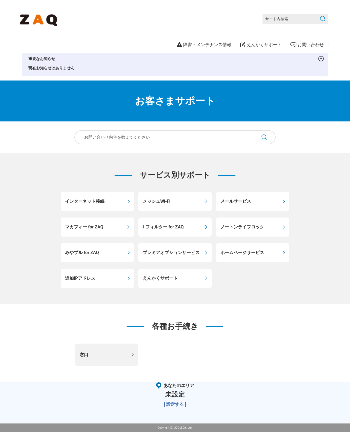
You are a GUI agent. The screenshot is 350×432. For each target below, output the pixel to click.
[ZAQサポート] (39, 19)
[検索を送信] (322, 19)
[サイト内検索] (295, 19)
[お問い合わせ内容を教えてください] (166, 137)
